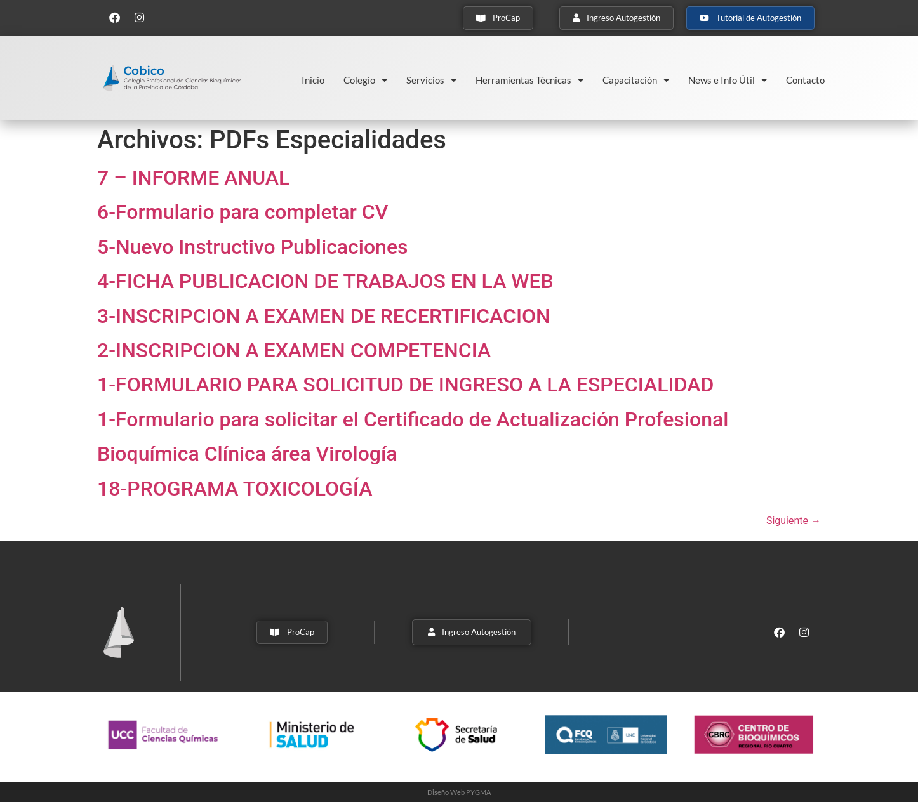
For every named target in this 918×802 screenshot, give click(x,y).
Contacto (805, 80)
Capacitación (635, 80)
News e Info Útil (727, 80)
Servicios (431, 80)
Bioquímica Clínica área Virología (247, 454)
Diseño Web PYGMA (459, 792)
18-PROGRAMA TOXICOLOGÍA (234, 489)
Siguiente (793, 521)
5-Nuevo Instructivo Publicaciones (252, 247)
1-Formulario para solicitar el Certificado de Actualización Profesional (412, 419)
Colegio (365, 80)
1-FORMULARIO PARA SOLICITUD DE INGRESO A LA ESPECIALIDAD (405, 384)
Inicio (313, 80)
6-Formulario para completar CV (242, 212)
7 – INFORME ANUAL (193, 178)
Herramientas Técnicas (529, 80)
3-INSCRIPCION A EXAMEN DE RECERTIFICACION (323, 316)
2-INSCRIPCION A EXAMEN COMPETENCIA (294, 350)
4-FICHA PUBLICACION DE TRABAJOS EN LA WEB (325, 281)
